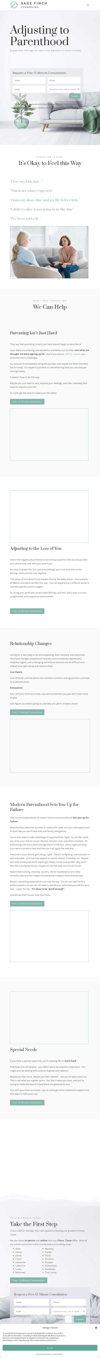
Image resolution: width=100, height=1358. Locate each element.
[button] (96, 1327)
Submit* (80, 1319)
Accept (50, 1348)
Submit (74, 96)
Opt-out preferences (43, 1354)
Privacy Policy (58, 1354)
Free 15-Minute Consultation (27, 401)
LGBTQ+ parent (72, 353)
